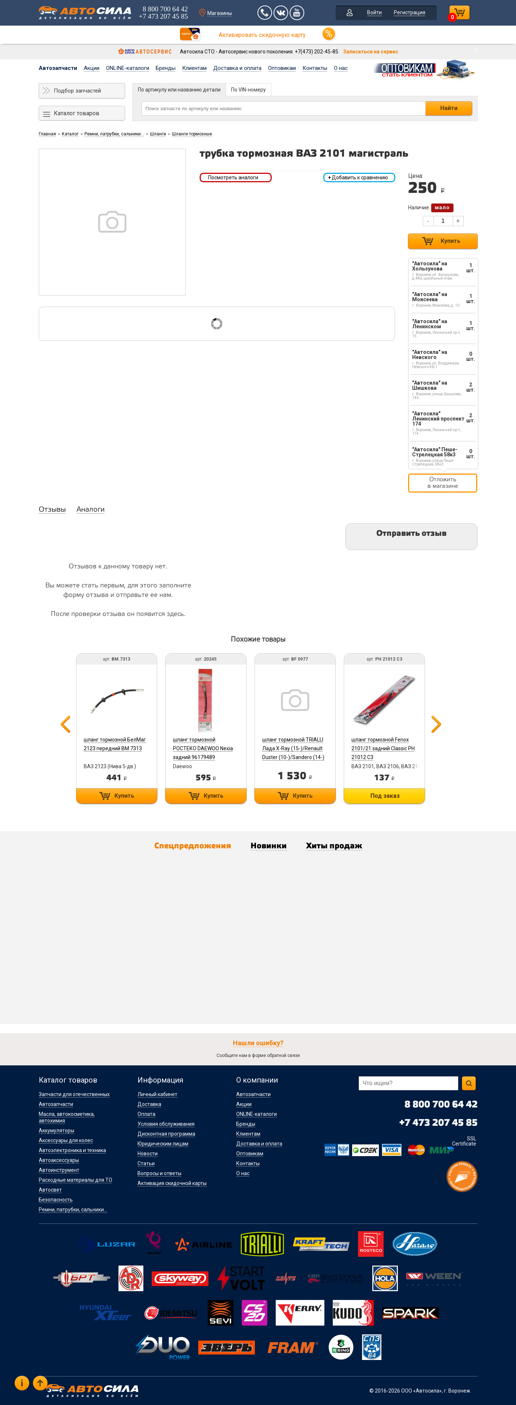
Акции (91, 68)
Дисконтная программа (166, 1134)
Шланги (158, 134)
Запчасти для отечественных (74, 1094)
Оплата (146, 1114)
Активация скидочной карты (172, 1183)
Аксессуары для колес (66, 1140)
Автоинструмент (59, 1170)
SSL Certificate (464, 1141)
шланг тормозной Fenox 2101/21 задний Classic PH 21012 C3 (383, 748)
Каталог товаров (76, 113)
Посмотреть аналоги (233, 177)
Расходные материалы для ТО (75, 1180)
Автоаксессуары (59, 1160)
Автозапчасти (58, 68)
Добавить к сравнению (358, 177)
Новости (148, 1153)
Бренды (166, 68)
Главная (47, 134)
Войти (374, 12)
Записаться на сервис (370, 52)
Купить (450, 241)
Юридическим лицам (163, 1144)
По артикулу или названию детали (179, 90)
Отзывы (52, 510)
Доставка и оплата (237, 68)
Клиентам (194, 68)
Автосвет (50, 1190)
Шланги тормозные (192, 134)
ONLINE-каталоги (127, 68)
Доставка (149, 1104)
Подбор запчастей (77, 90)
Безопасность (56, 1200)
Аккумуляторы (56, 1130)
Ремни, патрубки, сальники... (114, 134)
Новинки (269, 846)
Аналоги (90, 510)
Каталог (70, 134)
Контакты (314, 68)
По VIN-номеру (248, 90)
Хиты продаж (334, 846)
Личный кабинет (157, 1094)
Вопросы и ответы (159, 1173)
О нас (341, 68)
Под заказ (385, 795)
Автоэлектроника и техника (72, 1150)
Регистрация (409, 12)
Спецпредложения (192, 846)
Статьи (146, 1163)
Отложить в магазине (443, 483)
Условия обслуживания (166, 1124)
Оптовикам (282, 68)
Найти (448, 108)
